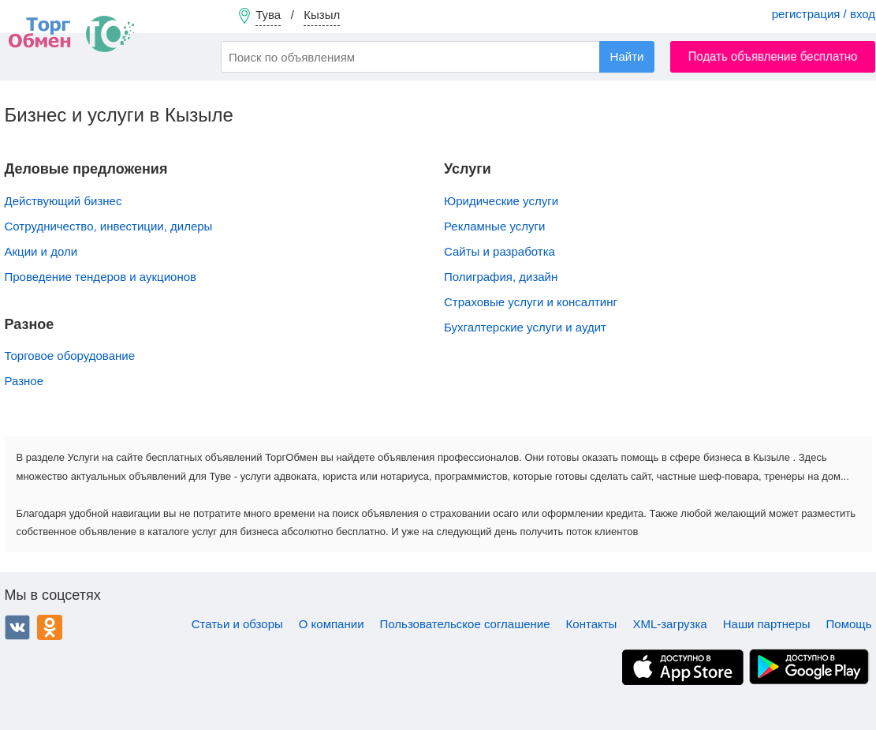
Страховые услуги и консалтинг (530, 302)
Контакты (591, 624)
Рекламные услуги (494, 226)
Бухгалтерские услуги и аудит (525, 327)
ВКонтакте (17, 627)
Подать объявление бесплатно (773, 56)
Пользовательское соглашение (465, 624)
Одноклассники (49, 627)
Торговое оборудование (70, 355)
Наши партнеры (767, 624)
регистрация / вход (823, 14)
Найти (627, 56)
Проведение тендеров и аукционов (100, 276)
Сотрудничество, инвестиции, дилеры (109, 226)
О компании (331, 624)
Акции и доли (41, 251)
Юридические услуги (501, 201)
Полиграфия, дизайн (500, 276)
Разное (24, 380)
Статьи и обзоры (237, 624)
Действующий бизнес (63, 201)
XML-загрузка (669, 624)
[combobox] (437, 57)
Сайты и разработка (499, 251)
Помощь (849, 624)
